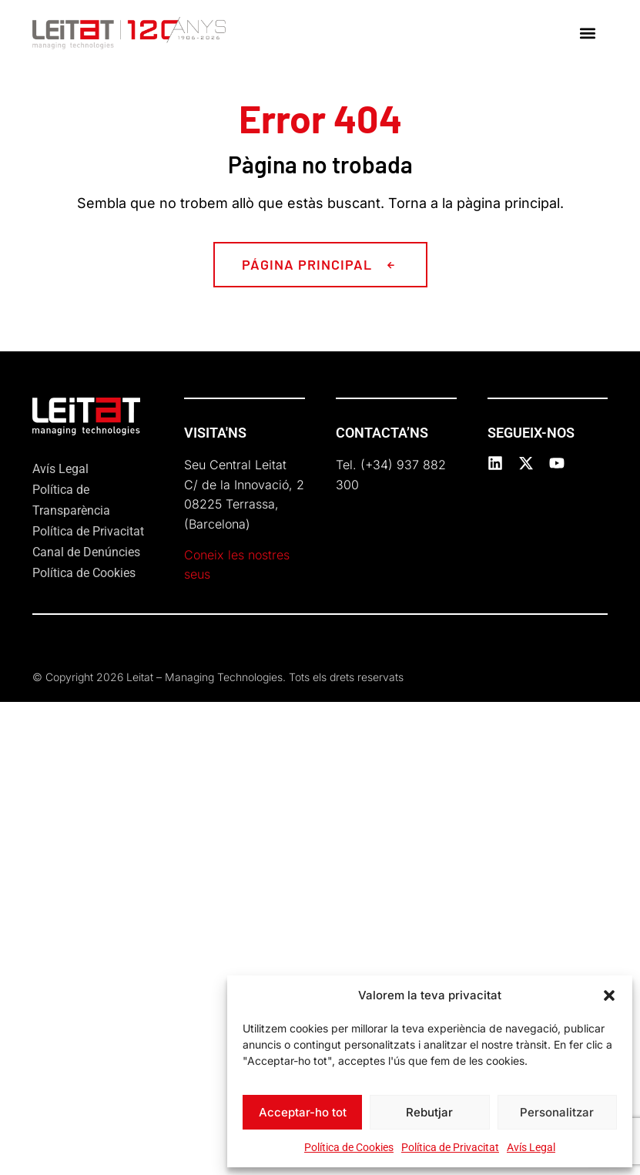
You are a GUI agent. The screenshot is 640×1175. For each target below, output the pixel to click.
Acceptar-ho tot (303, 1112)
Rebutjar (429, 1112)
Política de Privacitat (450, 1147)
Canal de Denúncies (86, 552)
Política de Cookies (349, 1147)
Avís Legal (531, 1147)
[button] (609, 995)
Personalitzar (557, 1112)
